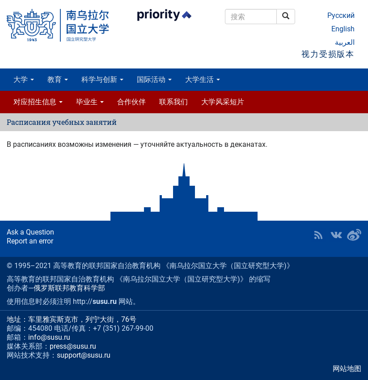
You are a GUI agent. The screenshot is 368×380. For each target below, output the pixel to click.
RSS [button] (318, 235)
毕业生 (90, 102)
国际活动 (154, 79)
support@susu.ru (83, 355)
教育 (57, 79)
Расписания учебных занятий (62, 122)
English (343, 29)
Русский (341, 15)
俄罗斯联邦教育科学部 (69, 288)
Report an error (30, 241)
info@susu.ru (49, 337)
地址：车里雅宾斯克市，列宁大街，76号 (71, 319)
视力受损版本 (328, 54)
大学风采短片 (222, 102)
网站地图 (347, 368)
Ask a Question (30, 232)
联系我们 (173, 102)
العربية (345, 42)
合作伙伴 (131, 102)
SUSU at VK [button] (336, 235)
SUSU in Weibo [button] (354, 235)
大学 (23, 79)
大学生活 (202, 79)
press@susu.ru (73, 346)
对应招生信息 (38, 102)
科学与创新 (102, 79)
